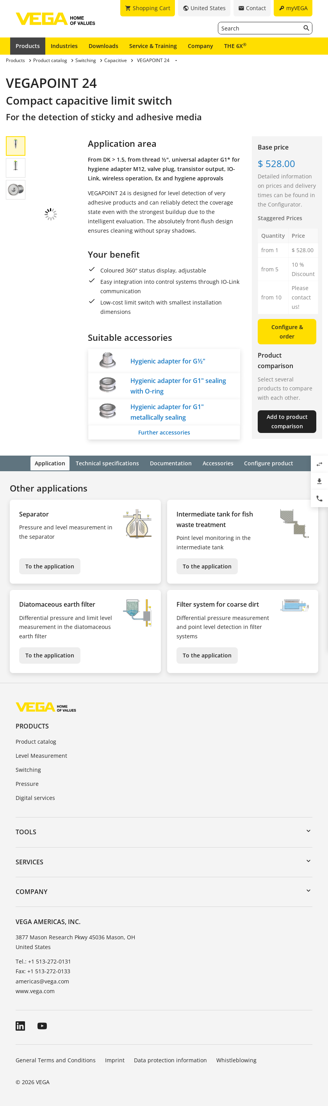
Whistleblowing (236, 1059)
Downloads (103, 46)
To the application (49, 565)
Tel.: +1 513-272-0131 (43, 960)
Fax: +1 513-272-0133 (43, 970)
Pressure (27, 783)
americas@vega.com (42, 980)
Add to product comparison (287, 421)
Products (28, 46)
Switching (28, 769)
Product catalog (36, 740)
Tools (26, 831)
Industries (64, 46)
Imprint (115, 1059)
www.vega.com (35, 990)
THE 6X (235, 46)
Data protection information (170, 1059)
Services (29, 861)
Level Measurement (41, 755)
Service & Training (153, 46)
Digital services (35, 796)
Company (200, 46)
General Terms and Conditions (56, 1059)
